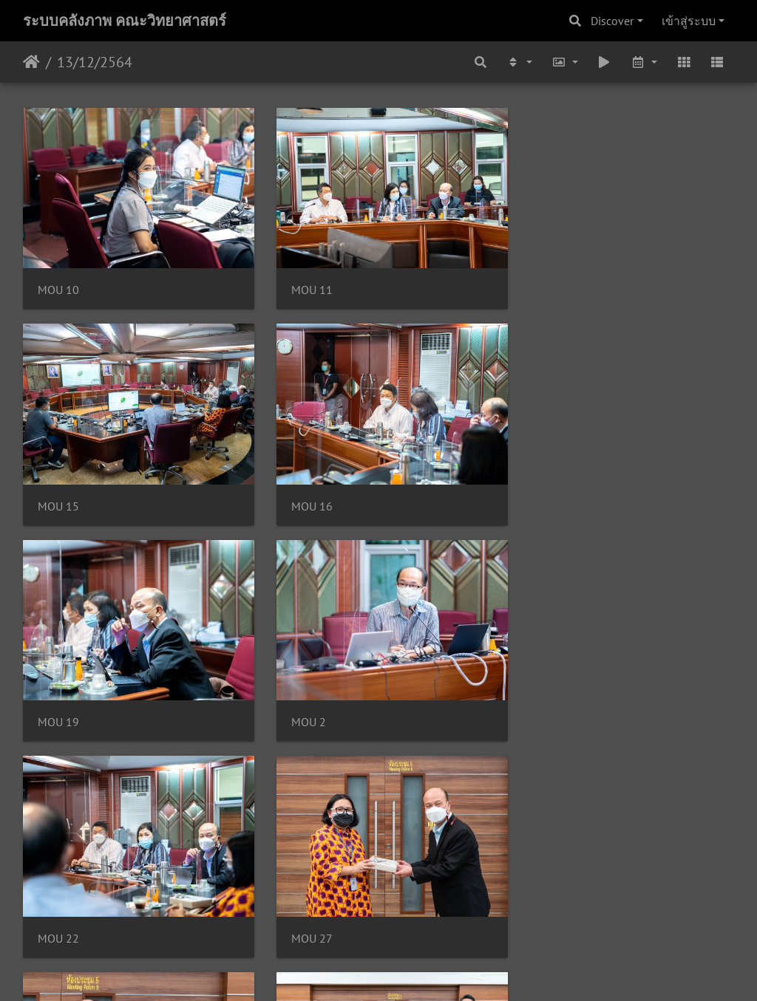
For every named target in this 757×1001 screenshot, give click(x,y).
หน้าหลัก (31, 62)
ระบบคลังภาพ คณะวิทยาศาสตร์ (124, 20)
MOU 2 (543, 493)
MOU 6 (299, 913)
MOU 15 (547, 284)
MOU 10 (58, 284)
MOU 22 (58, 703)
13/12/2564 (94, 62)
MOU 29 (547, 703)
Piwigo (407, 970)
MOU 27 (303, 703)
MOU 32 (58, 913)
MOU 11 (303, 284)
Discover (612, 20)
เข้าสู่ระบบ (689, 20)
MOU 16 (58, 493)
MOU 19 (303, 493)
